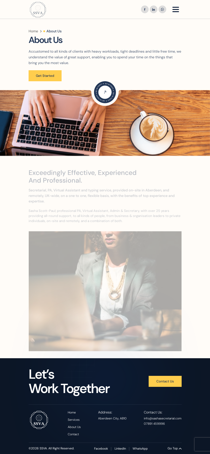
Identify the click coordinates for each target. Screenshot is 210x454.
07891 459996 (154, 424)
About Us (74, 427)
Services (74, 420)
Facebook (101, 448)
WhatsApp (140, 448)
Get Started (45, 76)
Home (33, 31)
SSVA (43, 448)
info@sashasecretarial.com (162, 418)
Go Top (175, 448)
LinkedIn (120, 448)
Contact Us (165, 381)
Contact (73, 434)
